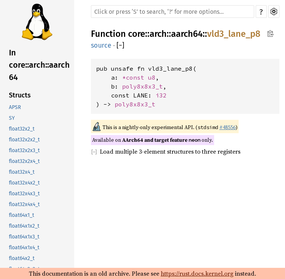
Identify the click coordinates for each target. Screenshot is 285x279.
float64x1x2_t (24, 226)
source (101, 45)
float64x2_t (22, 258)
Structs (20, 95)
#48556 (227, 127)
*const (135, 77)
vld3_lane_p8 (234, 34)
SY (12, 118)
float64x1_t (21, 215)
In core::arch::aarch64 (39, 65)
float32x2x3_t (24, 150)
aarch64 (187, 34)
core (136, 34)
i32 (161, 95)
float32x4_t (22, 172)
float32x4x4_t (24, 204)
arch (158, 34)
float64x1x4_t (24, 247)
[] (120, 45)
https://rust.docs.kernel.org (197, 273)
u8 (151, 77)
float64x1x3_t (24, 237)
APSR (15, 107)
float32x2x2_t (24, 140)
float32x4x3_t (24, 193)
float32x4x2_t (24, 183)
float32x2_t (22, 129)
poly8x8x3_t (142, 86)
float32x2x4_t (24, 161)
